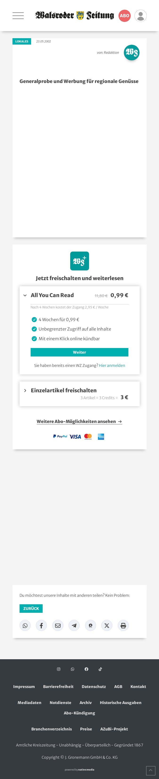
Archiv (86, 702)
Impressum (24, 686)
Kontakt (138, 686)
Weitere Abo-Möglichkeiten (79, 421)
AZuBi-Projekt (114, 729)
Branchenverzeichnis (51, 729)
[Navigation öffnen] (18, 15)
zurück (31, 608)
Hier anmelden (112, 365)
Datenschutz (94, 686)
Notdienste (60, 702)
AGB (118, 686)
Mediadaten (29, 702)
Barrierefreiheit (58, 686)
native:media (86, 769)
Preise (86, 729)
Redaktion (111, 52)
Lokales (21, 41)
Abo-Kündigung (79, 713)
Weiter (79, 352)
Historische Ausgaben (121, 702)
